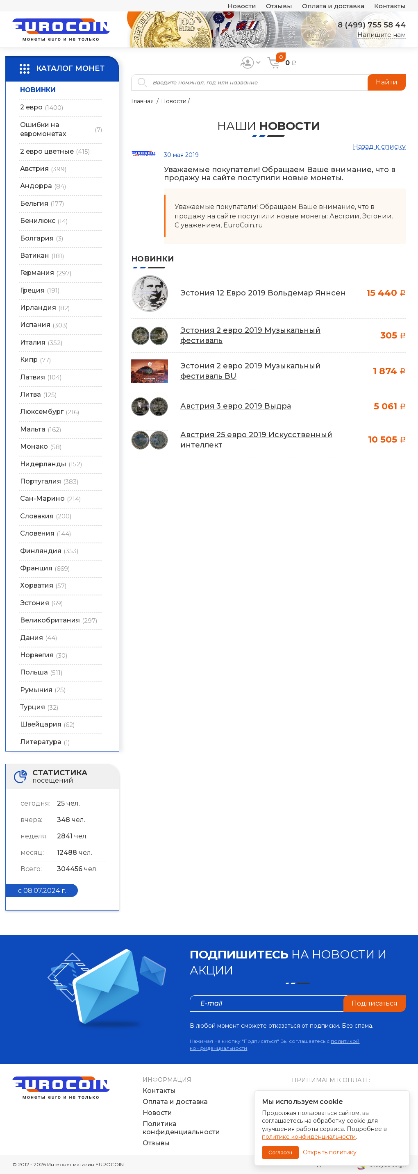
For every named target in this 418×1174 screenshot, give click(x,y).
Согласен (280, 1152)
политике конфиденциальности (309, 1136)
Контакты (390, 6)
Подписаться (375, 1003)
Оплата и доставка (333, 6)
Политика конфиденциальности (181, 1127)
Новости (241, 6)
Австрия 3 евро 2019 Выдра (235, 406)
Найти (387, 82)
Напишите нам (381, 35)
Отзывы (279, 6)
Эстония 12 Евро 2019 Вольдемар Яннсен (263, 292)
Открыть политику (330, 1152)
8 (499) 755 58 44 (372, 25)
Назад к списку (379, 146)
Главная (142, 101)
